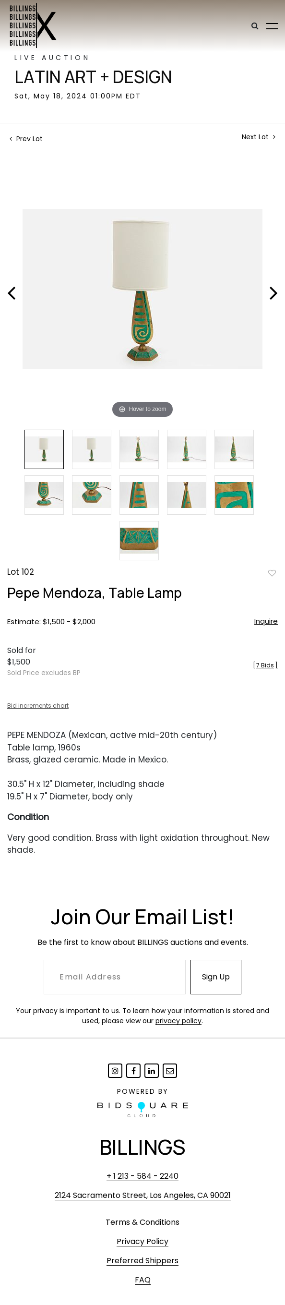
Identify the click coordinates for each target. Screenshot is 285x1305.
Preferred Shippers (142, 1260)
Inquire (266, 621)
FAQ (143, 1279)
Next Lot (258, 137)
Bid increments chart (38, 705)
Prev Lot (26, 139)
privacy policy (178, 1021)
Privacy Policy (142, 1241)
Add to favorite (272, 573)
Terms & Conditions (142, 1222)
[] (265, 665)
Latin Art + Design (93, 76)
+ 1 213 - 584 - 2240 (142, 1176)
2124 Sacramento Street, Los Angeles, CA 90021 (143, 1195)
